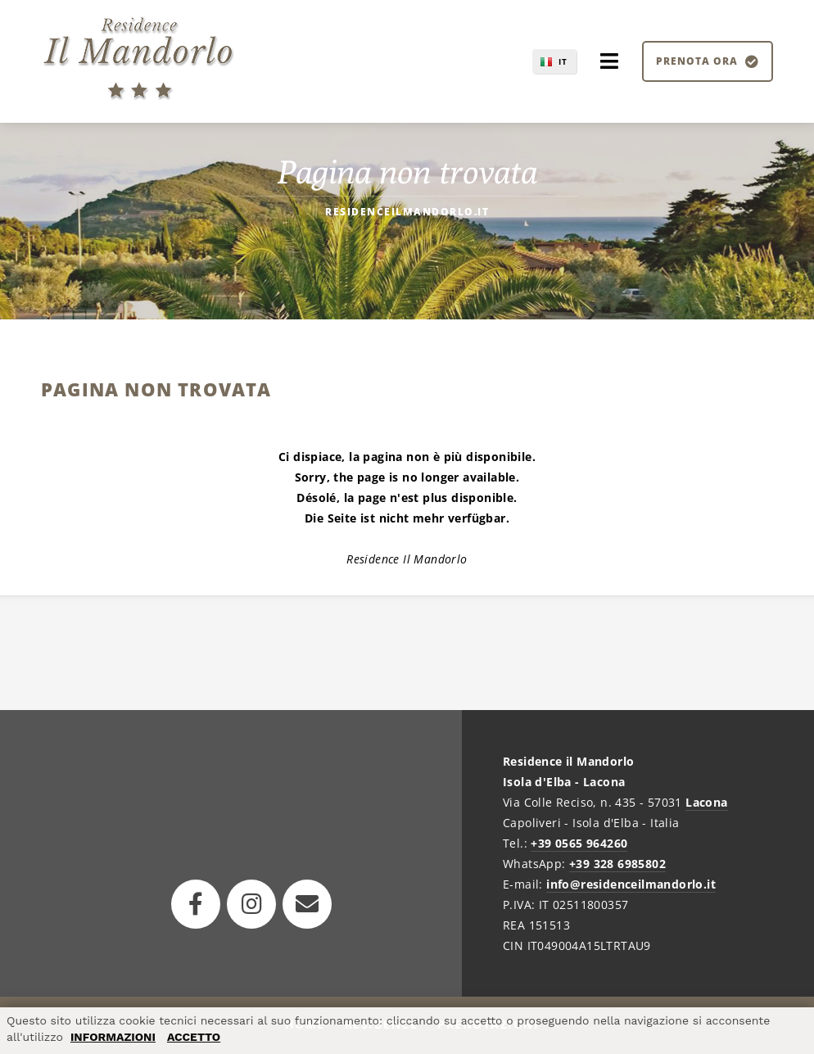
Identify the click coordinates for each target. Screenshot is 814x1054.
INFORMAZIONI (113, 1036)
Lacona (706, 802)
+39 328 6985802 (617, 863)
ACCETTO (193, 1036)
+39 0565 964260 (579, 843)
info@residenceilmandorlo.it (631, 884)
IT (563, 61)
